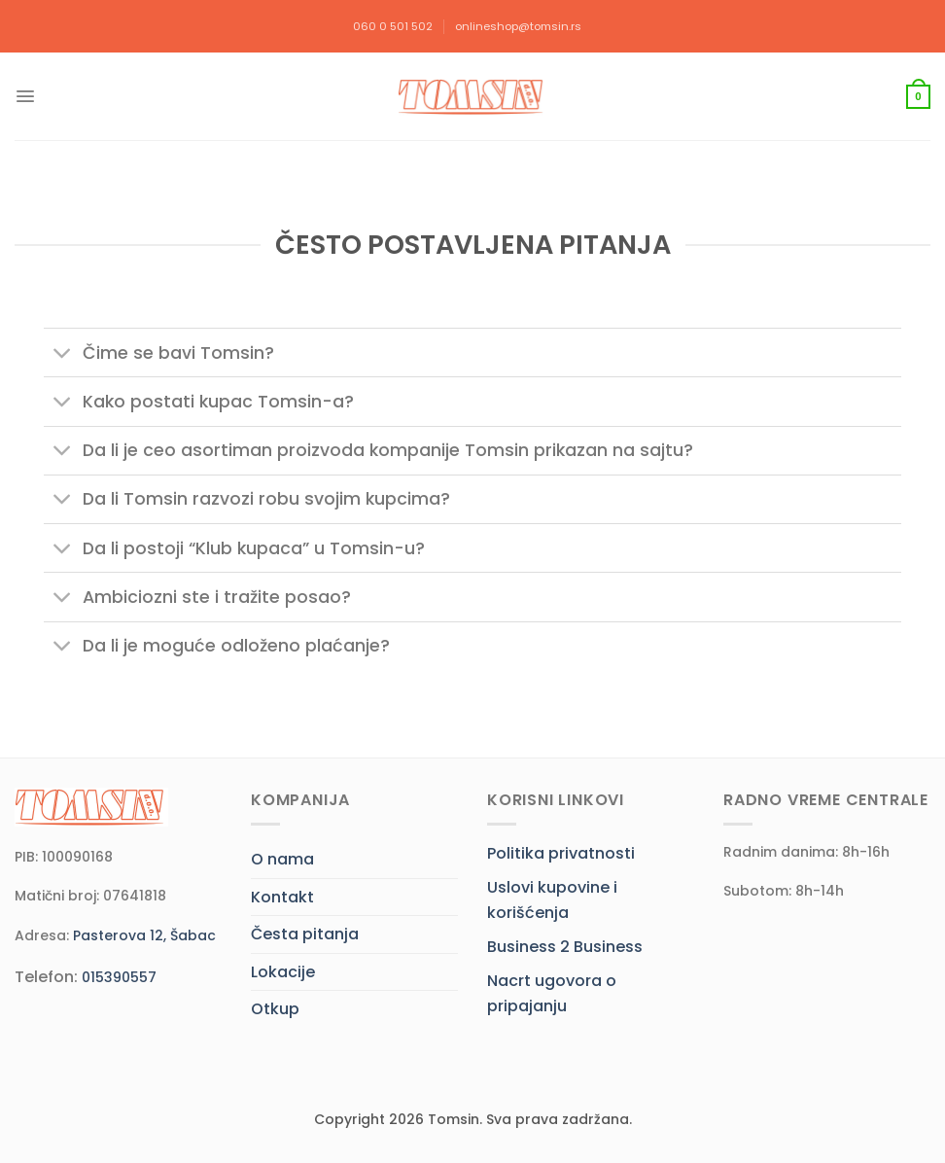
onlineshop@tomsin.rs (518, 26)
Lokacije (283, 972)
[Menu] (25, 96)
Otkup (275, 1009)
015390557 (119, 977)
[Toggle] (63, 354)
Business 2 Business (565, 946)
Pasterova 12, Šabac (144, 935)
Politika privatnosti (561, 853)
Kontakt (282, 897)
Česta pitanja (305, 934)
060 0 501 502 (393, 26)
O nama (282, 859)
